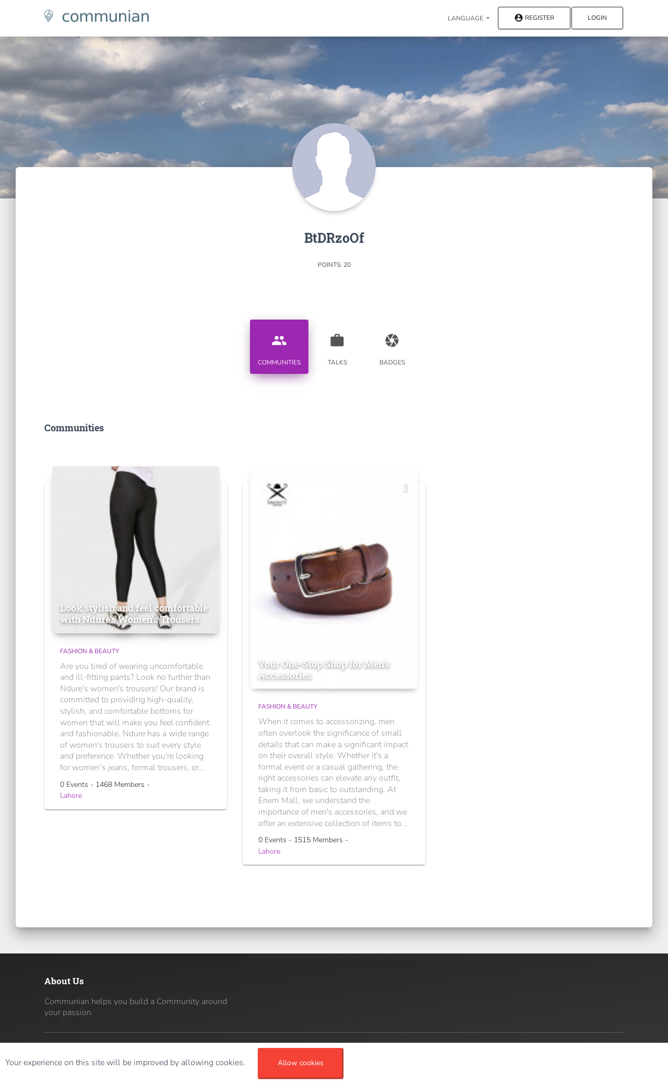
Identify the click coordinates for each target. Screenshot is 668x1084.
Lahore (71, 795)
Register (534, 18)
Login (597, 18)
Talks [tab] (337, 346)
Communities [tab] (279, 346)
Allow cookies (301, 1063)
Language (466, 18)
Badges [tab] (392, 346)
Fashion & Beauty (89, 651)
